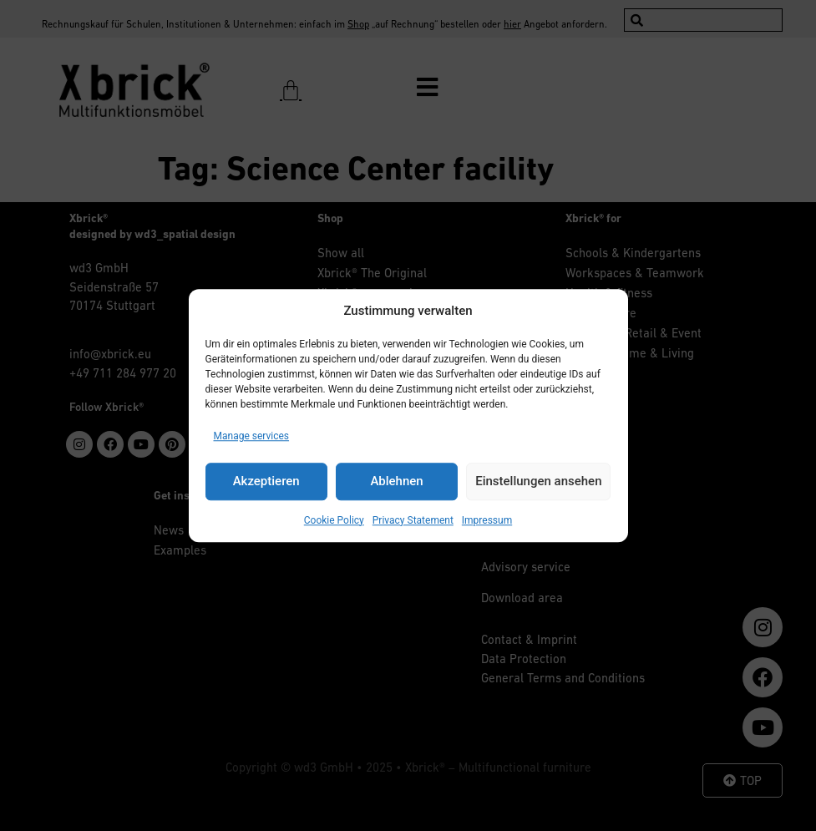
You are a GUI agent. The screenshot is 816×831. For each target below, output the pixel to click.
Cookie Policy (334, 520)
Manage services (252, 436)
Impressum (487, 520)
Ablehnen (396, 481)
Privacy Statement (413, 520)
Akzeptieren (266, 481)
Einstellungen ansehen (538, 481)
